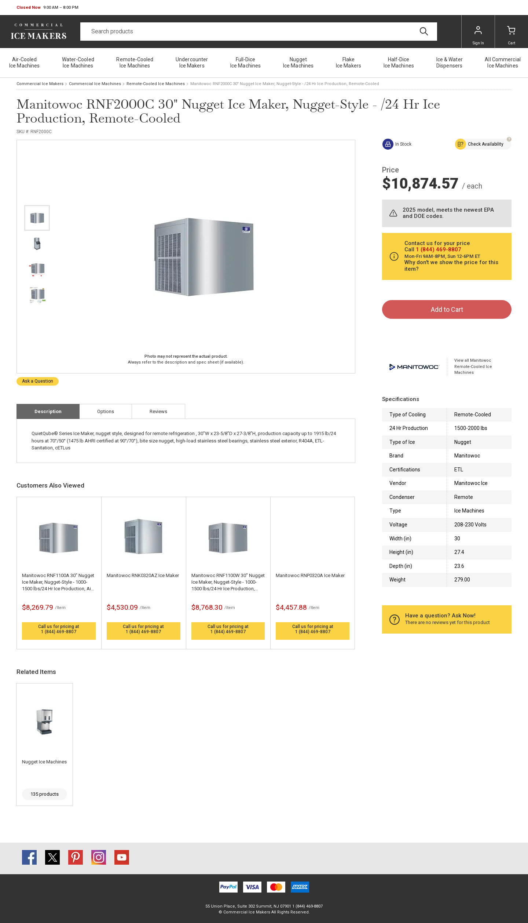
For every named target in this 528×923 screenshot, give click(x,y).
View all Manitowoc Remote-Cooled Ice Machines (473, 366)
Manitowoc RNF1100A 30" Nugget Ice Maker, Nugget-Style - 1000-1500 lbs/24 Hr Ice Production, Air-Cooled (58, 582)
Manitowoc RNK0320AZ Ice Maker (143, 575)
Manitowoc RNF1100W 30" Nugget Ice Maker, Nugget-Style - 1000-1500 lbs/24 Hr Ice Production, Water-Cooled (228, 582)
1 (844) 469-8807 (58, 631)
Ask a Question (37, 381)
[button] (47, 7)
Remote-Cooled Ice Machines (155, 83)
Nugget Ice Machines (44, 762)
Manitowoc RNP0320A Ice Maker (310, 575)
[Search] (258, 31)
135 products (44, 794)
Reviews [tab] (158, 411)
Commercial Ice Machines (95, 83)
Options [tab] (105, 411)
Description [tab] (48, 411)
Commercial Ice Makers (39, 83)
